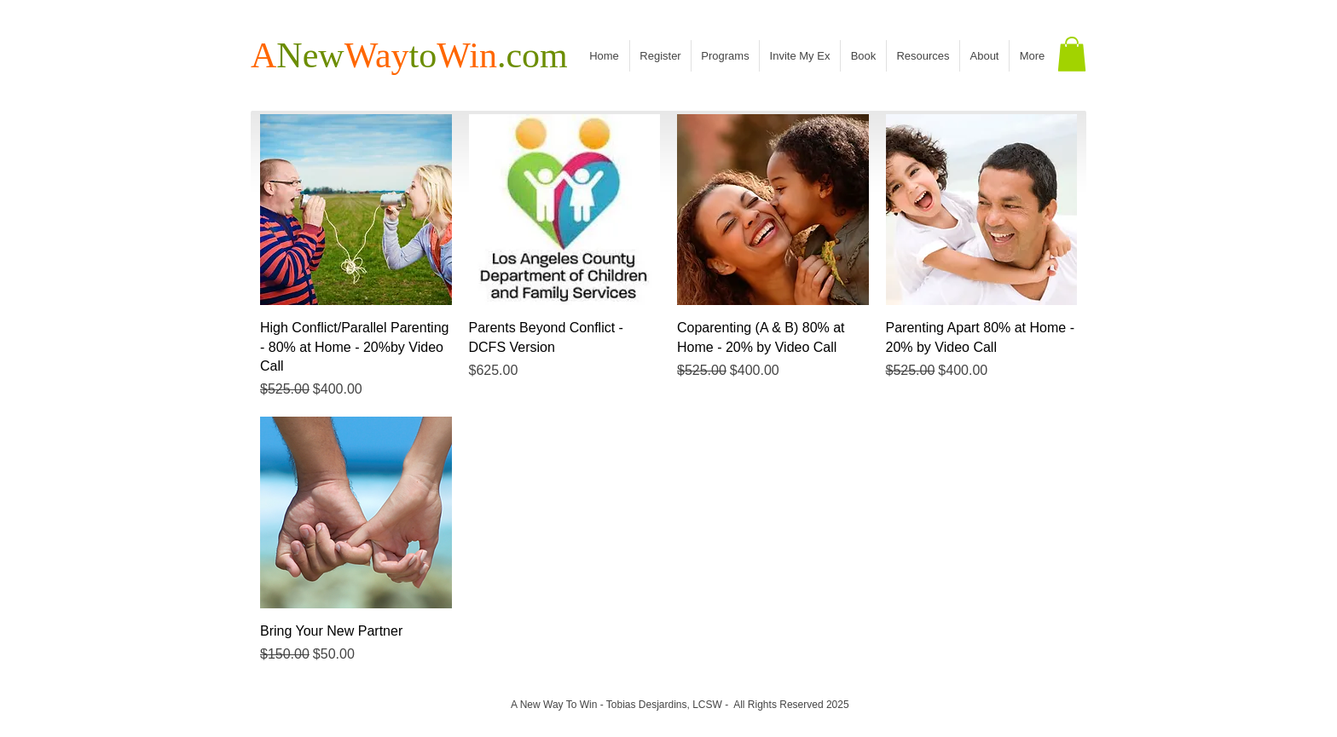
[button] (1071, 54)
